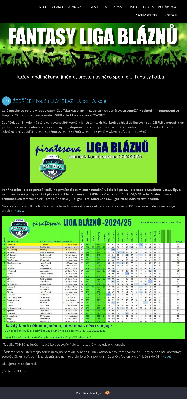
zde (167, 356)
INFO (133, 7)
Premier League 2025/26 (106, 7)
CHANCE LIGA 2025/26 (67, 7)
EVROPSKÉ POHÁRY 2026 (160, 7)
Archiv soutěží (147, 15)
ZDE (20, 211)
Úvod (42, 7)
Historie (170, 15)
